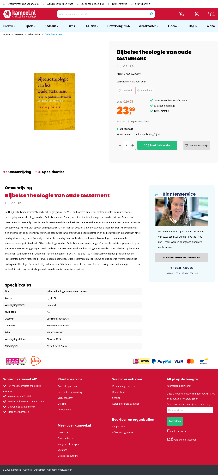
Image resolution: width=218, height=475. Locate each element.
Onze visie (63, 432)
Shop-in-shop (119, 426)
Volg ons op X (176, 431)
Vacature (62, 449)
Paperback (146, 90)
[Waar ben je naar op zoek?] (102, 14)
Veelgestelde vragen (68, 444)
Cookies (27, 469)
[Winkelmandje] (211, 14)
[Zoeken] (151, 14)
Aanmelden (175, 421)
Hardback (127, 90)
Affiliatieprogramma (122, 432)
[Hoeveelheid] (126, 145)
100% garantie (118, 3)
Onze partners (65, 438)
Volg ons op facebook (181, 439)
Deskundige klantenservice (22, 406)
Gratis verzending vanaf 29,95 (21, 3)
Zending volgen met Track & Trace (26, 401)
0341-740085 (181, 268)
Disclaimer (39, 469)
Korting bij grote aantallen (125, 403)
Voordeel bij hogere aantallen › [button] (133, 121)
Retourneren (64, 409)
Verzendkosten (65, 397)
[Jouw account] (181, 14)
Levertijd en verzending (70, 392)
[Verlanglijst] (197, 14)
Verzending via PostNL (19, 396)
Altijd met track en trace (58, 3)
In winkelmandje (157, 145)
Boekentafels (119, 392)
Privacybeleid (188, 398)
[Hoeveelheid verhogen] (132, 145)
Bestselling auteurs (68, 455)
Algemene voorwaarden (59, 469)
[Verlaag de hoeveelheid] (120, 145)
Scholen (116, 397)
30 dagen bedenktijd (90, 3)
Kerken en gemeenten (123, 386)
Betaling (62, 403)
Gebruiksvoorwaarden (178, 404)
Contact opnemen (67, 386)
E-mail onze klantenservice (181, 257)
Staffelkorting (140, 3)
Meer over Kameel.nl (18, 411)
